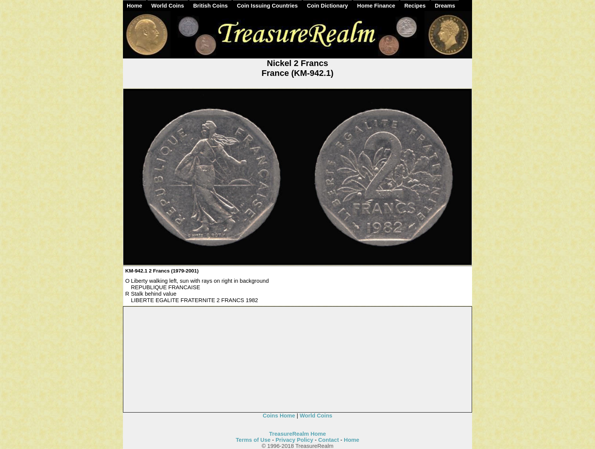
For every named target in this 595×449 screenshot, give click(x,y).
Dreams (445, 6)
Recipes (414, 6)
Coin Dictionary (327, 6)
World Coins (167, 6)
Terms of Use (253, 440)
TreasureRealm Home (297, 434)
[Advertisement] (297, 360)
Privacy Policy (294, 440)
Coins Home (279, 416)
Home (134, 6)
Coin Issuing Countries (267, 6)
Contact (328, 440)
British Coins (210, 6)
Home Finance (376, 6)
